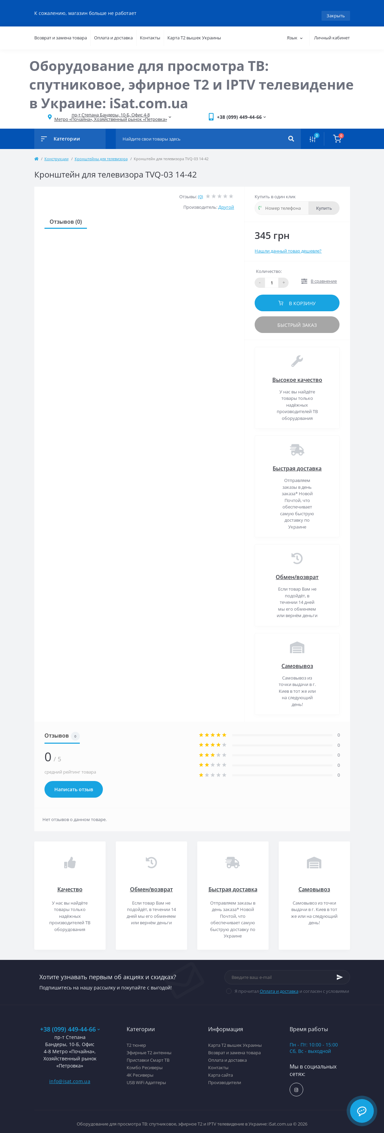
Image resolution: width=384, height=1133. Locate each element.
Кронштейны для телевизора (101, 153)
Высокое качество (297, 374)
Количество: (269, 266)
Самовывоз (297, 661)
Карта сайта (220, 1070)
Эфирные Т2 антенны (149, 1048)
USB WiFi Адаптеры (146, 1078)
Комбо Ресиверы (145, 1063)
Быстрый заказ (297, 320)
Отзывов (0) (66, 216)
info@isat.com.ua (69, 1076)
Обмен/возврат (297, 572)
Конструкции (56, 153)
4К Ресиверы (140, 1070)
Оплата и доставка (113, 33)
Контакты (150, 33)
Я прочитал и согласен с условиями (292, 986)
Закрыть (336, 10)
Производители (224, 1078)
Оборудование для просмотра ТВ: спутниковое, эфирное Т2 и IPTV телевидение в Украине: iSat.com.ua (191, 79)
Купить (324, 203)
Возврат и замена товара (60, 33)
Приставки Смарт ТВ (148, 1055)
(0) (200, 191)
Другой (226, 202)
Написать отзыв (73, 784)
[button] (111, 112)
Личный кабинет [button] (332, 33)
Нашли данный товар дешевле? (288, 246)
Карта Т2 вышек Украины (194, 33)
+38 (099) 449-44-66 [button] (70, 1024)
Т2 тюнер (136, 1040)
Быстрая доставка (297, 463)
